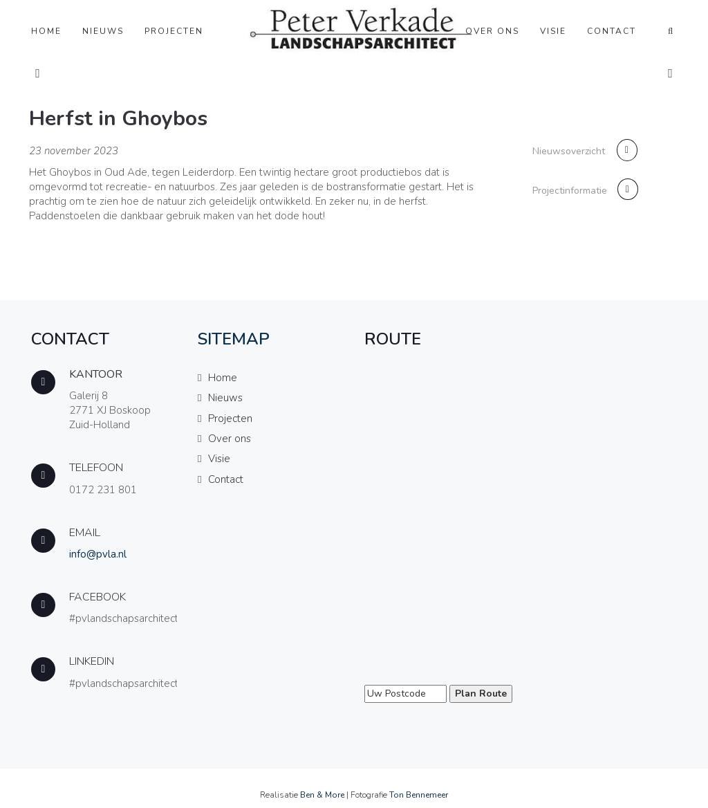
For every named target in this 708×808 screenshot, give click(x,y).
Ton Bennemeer (418, 794)
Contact (611, 31)
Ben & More (322, 794)
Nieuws (103, 31)
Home (46, 31)
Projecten (174, 31)
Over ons (492, 31)
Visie (553, 31)
